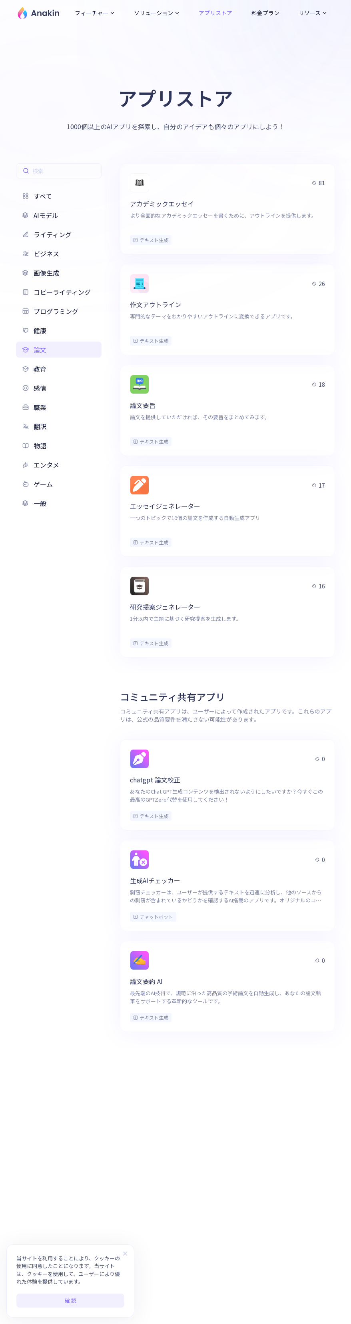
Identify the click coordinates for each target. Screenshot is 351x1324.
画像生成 (40, 273)
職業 (34, 407)
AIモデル (40, 215)
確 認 (70, 1300)
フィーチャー (95, 13)
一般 (34, 503)
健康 (34, 330)
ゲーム (37, 484)
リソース (313, 13)
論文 (34, 349)
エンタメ (40, 465)
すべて (37, 196)
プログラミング (50, 311)
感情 (34, 388)
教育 (34, 369)
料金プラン (265, 13)
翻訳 (34, 426)
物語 (34, 445)
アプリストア (215, 13)
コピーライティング (56, 292)
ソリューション (156, 13)
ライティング (47, 234)
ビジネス (40, 253)
